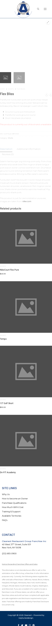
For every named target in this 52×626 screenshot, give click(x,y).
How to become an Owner (15, 499)
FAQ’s (4, 520)
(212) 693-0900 (9, 553)
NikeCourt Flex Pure (9, 270)
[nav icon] (45, 9)
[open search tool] (38, 9)
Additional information (28, 149)
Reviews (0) (8, 154)
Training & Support (11, 511)
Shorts (11, 89)
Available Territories (11, 516)
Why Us (6, 494)
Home (2, 89)
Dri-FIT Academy (8, 472)
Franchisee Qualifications (14, 503)
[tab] (6, 149)
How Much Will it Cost (12, 507)
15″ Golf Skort (6, 403)
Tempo (3, 339)
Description (6, 149)
